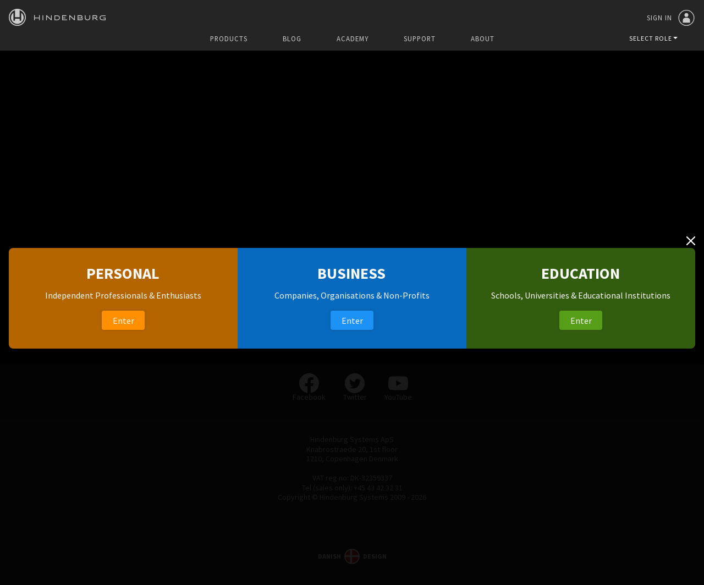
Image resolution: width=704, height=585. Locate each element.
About (482, 38)
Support (420, 38)
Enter (123, 320)
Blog (292, 38)
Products (229, 38)
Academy (353, 38)
